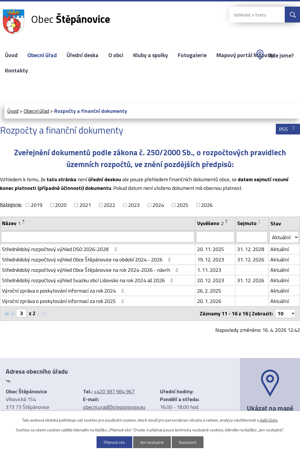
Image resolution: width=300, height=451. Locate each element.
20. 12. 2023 (210, 280)
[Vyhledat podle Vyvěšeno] (215, 236)
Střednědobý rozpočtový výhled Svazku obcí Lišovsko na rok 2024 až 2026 (88, 280)
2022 (109, 205)
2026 (207, 205)
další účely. (269, 420)
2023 (134, 205)
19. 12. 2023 (210, 259)
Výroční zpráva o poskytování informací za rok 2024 (64, 291)
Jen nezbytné (152, 442)
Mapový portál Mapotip (245, 55)
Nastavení (187, 442)
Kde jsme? (281, 55)
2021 (85, 205)
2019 (36, 205)
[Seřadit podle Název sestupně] (24, 223)
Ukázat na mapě (270, 408)
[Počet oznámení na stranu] (285, 313)
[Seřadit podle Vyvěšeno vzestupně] (227, 220)
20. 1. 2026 (209, 301)
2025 (182, 205)
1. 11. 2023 (209, 270)
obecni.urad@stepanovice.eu (114, 407)
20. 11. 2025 (210, 249)
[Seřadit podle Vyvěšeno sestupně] (227, 223)
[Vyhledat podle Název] (97, 236)
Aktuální (279, 249)
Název (11, 223)
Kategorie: (11, 204)
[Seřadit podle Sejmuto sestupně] (259, 223)
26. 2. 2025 (209, 291)
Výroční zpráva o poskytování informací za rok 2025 (64, 301)
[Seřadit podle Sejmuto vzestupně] (259, 220)
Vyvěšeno (210, 223)
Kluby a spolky (150, 55)
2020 (61, 205)
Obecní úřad (42, 55)
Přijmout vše (114, 442)
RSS (288, 129)
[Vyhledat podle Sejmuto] (251, 236)
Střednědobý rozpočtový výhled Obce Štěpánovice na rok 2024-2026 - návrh (91, 270)
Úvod (11, 55)
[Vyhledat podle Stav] (284, 237)
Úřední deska (83, 55)
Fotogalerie (192, 55)
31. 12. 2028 (250, 249)
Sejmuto (246, 223)
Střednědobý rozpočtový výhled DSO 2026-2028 (60, 249)
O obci (115, 55)
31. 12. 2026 (250, 259)
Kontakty (16, 70)
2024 (158, 205)
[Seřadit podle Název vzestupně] (24, 220)
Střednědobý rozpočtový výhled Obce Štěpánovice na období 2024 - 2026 (87, 259)
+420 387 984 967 (114, 391)
